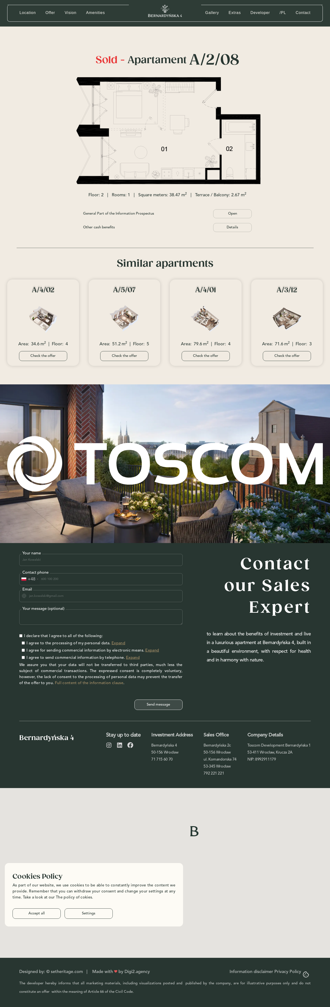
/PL (283, 13)
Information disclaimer (251, 972)
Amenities (95, 13)
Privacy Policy (287, 972)
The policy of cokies (74, 897)
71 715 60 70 (162, 760)
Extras (235, 13)
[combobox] (30, 579)
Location (28, 13)
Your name (31, 553)
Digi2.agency (137, 972)
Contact (303, 13)
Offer (50, 13)
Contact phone (35, 573)
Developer (260, 13)
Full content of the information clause (89, 683)
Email (27, 590)
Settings (88, 913)
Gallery (212, 13)
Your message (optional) (43, 609)
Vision (70, 13)
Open (232, 214)
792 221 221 (214, 774)
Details (232, 227)
